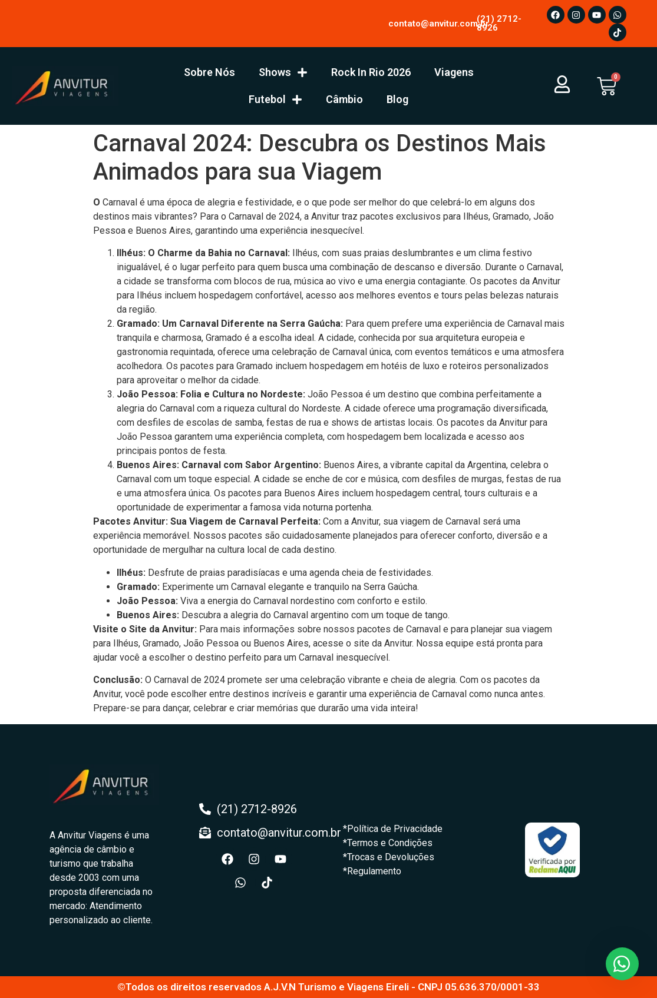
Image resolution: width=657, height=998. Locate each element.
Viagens (454, 72)
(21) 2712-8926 (499, 23)
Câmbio (344, 99)
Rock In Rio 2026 (371, 72)
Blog (397, 99)
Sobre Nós (209, 72)
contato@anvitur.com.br (438, 23)
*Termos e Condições (388, 842)
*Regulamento (372, 871)
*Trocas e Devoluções (388, 857)
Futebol (275, 99)
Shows (283, 72)
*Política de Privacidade (393, 828)
